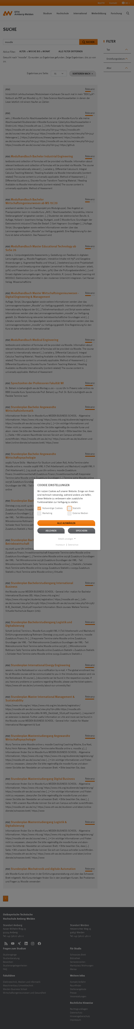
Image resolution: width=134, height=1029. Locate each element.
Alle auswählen (66, 523)
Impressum (60, 545)
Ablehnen (51, 530)
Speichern (81, 530)
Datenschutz (73, 545)
